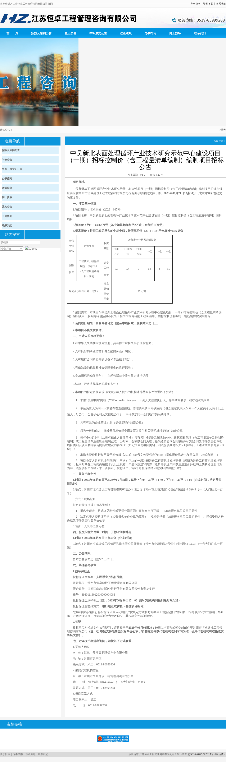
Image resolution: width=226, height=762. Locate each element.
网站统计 (221, 754)
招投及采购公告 (41, 33)
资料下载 (208, 3)
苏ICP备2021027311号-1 (202, 754)
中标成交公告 (98, 33)
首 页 (12, 33)
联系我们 (221, 3)
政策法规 (126, 33)
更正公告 (70, 33)
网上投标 (175, 33)
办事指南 (195, 3)
